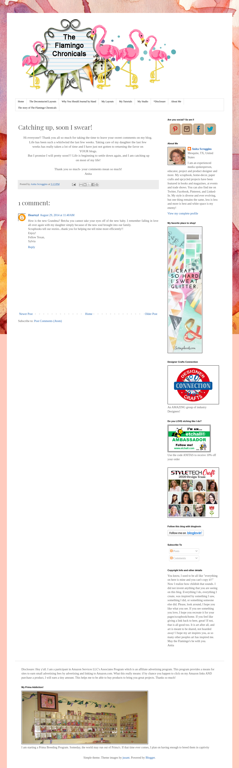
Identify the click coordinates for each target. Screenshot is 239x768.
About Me (176, 101)
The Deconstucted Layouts (42, 101)
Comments (178, 558)
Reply (31, 247)
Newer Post (26, 314)
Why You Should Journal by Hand (79, 101)
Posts (175, 551)
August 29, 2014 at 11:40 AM (57, 215)
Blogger (150, 757)
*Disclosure (160, 101)
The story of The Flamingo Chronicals (37, 107)
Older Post (151, 314)
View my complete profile (183, 213)
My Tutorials (125, 101)
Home (21, 101)
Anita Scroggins (202, 149)
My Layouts (107, 101)
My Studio (143, 101)
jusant (126, 757)
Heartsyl (33, 215)
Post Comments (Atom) (48, 321)
